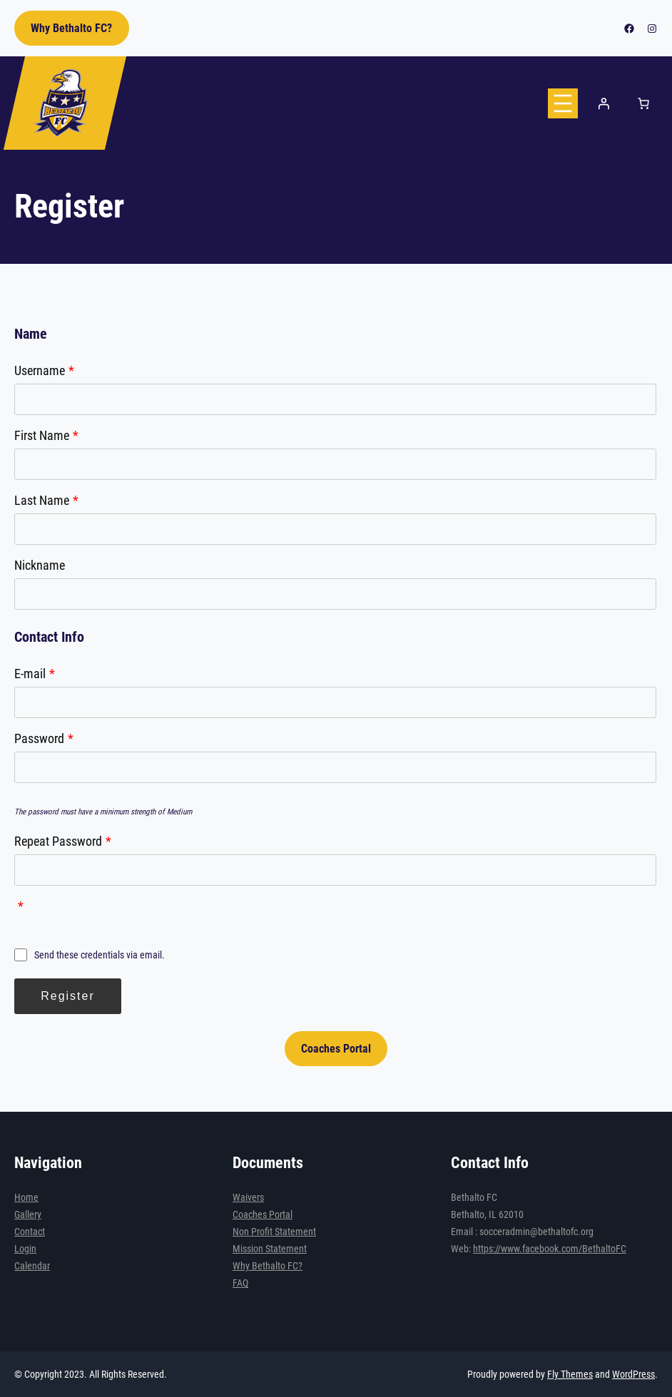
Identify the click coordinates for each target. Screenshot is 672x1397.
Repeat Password (62, 841)
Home (26, 1197)
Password (43, 738)
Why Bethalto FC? (71, 28)
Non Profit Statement (274, 1231)
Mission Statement (270, 1248)
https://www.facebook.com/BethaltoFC (549, 1248)
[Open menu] (563, 103)
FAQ (240, 1283)
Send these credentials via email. (89, 954)
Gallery (27, 1214)
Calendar (32, 1265)
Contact (29, 1231)
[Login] (603, 103)
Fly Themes (570, 1374)
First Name (46, 435)
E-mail (34, 673)
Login (25, 1248)
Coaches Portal (336, 1048)
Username (44, 370)
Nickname (39, 565)
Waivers (248, 1197)
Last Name (46, 500)
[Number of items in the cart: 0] (643, 103)
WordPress (633, 1374)
